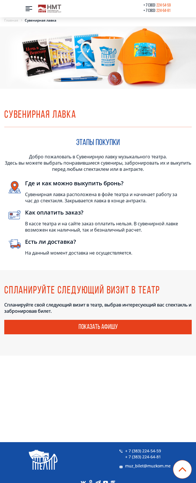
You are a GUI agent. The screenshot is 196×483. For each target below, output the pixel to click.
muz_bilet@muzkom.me (148, 466)
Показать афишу (98, 327)
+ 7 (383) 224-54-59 (143, 450)
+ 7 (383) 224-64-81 (143, 456)
